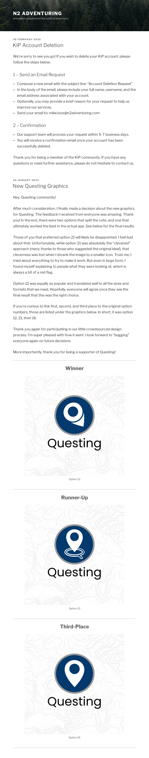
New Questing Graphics (40, 186)
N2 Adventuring (37, 13)
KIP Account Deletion (38, 45)
